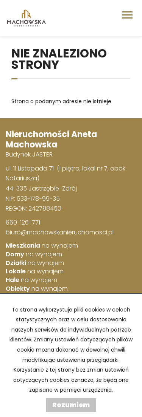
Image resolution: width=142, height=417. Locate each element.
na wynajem (42, 246)
